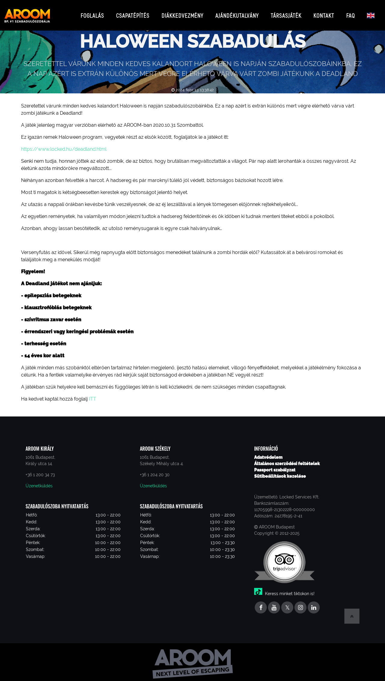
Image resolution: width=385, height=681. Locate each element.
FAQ (350, 13)
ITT (92, 395)
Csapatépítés (132, 13)
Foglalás (92, 13)
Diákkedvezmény (182, 13)
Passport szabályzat (274, 466)
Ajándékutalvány (237, 13)
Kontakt (323, 13)
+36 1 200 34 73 (40, 470)
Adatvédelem (268, 453)
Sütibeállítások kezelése (280, 472)
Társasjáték (286, 13)
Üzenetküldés (39, 482)
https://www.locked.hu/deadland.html (63, 145)
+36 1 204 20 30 (155, 470)
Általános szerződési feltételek (287, 459)
